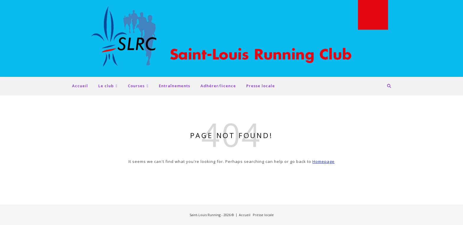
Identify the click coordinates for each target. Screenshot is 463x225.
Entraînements (174, 85)
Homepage (323, 161)
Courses (136, 85)
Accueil (80, 85)
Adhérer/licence (218, 85)
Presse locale (260, 85)
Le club (106, 85)
